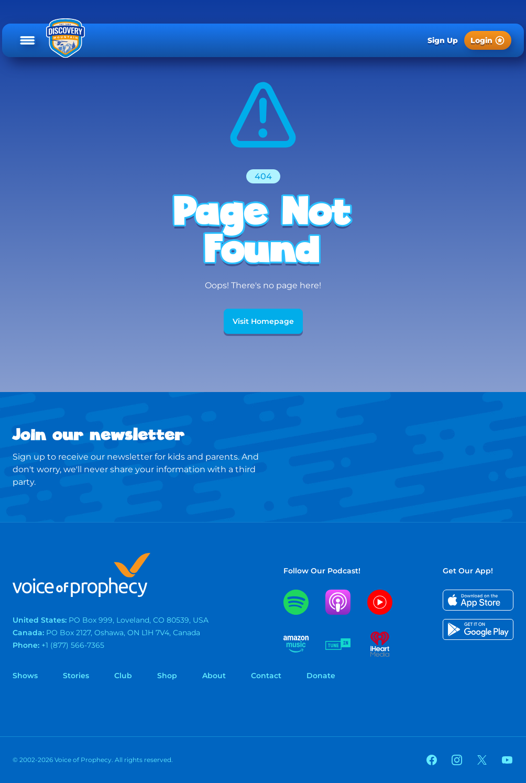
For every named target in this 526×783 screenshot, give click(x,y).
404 (263, 176)
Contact (266, 675)
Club (123, 675)
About (214, 675)
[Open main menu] (27, 40)
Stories (76, 675)
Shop (167, 675)
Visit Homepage (263, 321)
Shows (25, 675)
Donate (320, 675)
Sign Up (443, 40)
